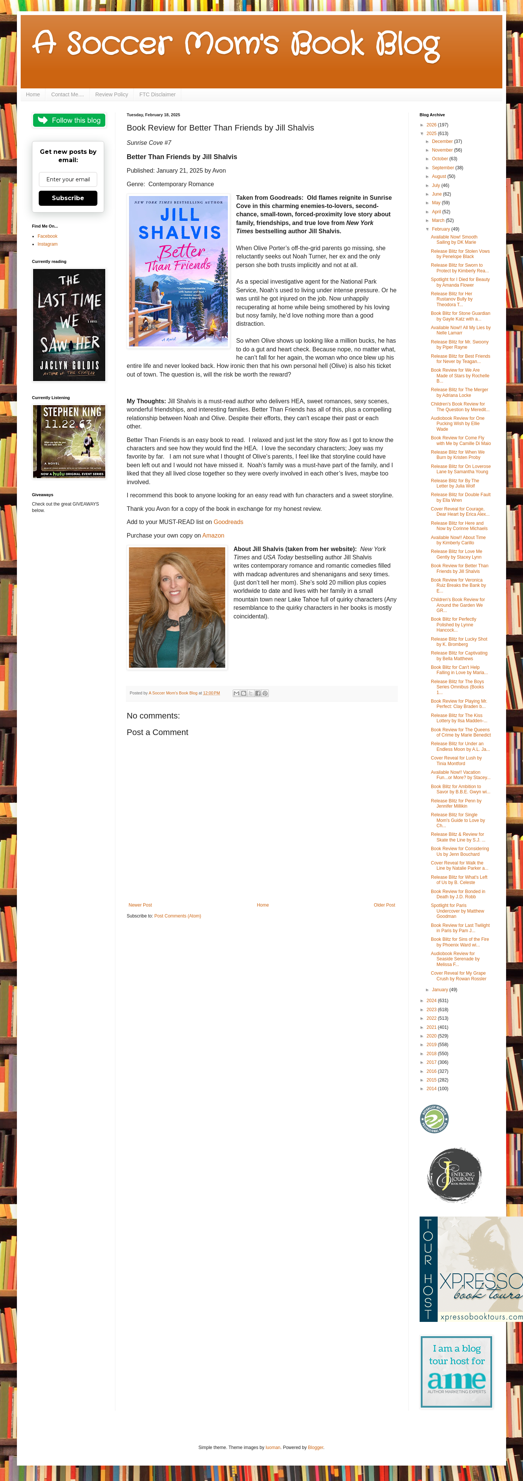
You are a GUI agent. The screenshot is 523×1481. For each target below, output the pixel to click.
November (443, 150)
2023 (432, 1009)
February (441, 229)
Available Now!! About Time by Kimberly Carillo (458, 540)
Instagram (48, 244)
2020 (432, 1036)
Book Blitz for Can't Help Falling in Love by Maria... (459, 670)
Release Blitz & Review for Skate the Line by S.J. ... (458, 837)
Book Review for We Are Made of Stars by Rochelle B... (460, 376)
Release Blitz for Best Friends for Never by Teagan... (460, 359)
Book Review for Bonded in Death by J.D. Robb (458, 894)
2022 (432, 1018)
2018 (432, 1053)
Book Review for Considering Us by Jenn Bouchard (460, 851)
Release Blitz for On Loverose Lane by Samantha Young (461, 469)
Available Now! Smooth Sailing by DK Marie (454, 239)
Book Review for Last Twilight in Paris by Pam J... (460, 928)
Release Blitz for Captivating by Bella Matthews (459, 655)
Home (33, 94)
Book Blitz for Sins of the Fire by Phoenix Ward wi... (460, 942)
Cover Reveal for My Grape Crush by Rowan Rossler (459, 976)
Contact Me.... (67, 94)
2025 (432, 133)
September (443, 167)
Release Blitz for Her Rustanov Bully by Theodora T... (452, 299)
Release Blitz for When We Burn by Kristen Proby (458, 455)
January (440, 989)
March (439, 220)
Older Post (384, 905)
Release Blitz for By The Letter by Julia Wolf (455, 483)
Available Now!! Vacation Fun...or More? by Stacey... (461, 775)
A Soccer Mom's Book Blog (235, 45)
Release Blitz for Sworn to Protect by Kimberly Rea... (460, 268)
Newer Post (140, 905)
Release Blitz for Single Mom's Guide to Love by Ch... (458, 820)
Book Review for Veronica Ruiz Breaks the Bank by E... (458, 585)
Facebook (48, 236)
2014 (432, 1088)
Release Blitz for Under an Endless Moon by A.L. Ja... (460, 746)
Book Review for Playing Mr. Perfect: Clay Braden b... (459, 704)
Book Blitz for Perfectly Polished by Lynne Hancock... (453, 625)
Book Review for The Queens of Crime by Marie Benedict (461, 732)
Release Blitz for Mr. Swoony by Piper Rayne (459, 344)
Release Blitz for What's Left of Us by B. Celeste (459, 880)
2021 (432, 1027)
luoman (272, 1447)
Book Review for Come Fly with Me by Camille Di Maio (461, 440)
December (443, 141)
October (440, 158)
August (439, 176)
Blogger (315, 1447)
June (437, 194)
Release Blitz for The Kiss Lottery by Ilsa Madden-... (459, 718)
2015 (432, 1080)
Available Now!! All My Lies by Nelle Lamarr (461, 330)
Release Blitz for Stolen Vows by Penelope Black (460, 254)
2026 (432, 125)
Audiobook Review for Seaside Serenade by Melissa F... (455, 959)
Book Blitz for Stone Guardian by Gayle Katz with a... (460, 316)
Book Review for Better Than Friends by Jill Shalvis (459, 568)
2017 (432, 1062)
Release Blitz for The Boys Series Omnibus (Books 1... (457, 687)
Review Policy (112, 94)
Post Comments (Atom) (177, 916)
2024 (432, 1000)
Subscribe (68, 198)
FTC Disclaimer (157, 94)
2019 (432, 1044)
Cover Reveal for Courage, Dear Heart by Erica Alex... (460, 511)
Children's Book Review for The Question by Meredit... (460, 406)
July (436, 185)
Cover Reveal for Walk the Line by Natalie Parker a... (459, 865)
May (437, 202)
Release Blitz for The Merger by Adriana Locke (459, 392)
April (437, 211)
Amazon (213, 535)
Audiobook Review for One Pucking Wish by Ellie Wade (458, 424)
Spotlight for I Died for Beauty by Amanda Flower (460, 282)
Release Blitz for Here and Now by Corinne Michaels (459, 526)
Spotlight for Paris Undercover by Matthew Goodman (457, 911)
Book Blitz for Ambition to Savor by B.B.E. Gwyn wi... (460, 789)
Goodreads (228, 522)
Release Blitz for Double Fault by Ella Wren (461, 497)
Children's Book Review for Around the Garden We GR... (458, 605)
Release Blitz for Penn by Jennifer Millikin (456, 803)
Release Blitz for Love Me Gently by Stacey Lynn (456, 554)
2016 (432, 1071)
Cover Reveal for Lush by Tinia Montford (456, 760)
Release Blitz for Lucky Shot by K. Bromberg (459, 641)
